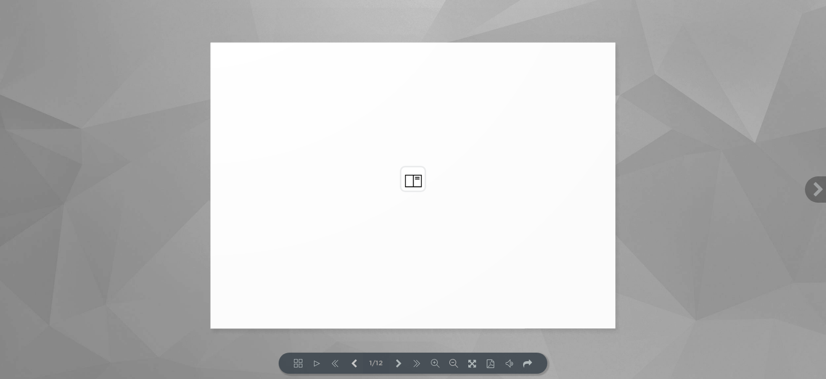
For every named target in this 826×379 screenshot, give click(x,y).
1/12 (376, 363)
